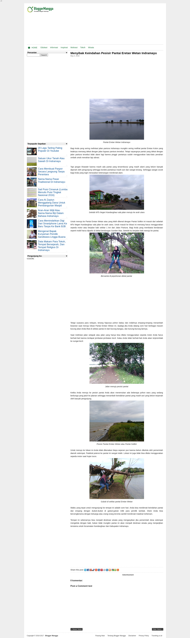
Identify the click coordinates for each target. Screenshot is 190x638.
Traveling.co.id (157, 636)
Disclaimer (132, 636)
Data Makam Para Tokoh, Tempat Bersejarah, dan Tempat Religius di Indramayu (52, 245)
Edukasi (44, 47)
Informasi (54, 47)
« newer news (76, 629)
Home (34, 48)
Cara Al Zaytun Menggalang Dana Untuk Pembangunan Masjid (51, 202)
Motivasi (74, 47)
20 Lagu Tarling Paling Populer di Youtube (50, 149)
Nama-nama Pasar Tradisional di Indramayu (51, 180)
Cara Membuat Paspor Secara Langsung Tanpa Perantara (51, 171)
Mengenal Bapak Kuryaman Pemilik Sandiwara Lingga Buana (51, 234)
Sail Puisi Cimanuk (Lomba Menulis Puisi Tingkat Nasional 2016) (53, 192)
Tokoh (82, 47)
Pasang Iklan (100, 636)
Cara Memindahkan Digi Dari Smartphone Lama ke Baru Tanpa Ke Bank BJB (52, 223)
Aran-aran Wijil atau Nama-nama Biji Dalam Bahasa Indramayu (51, 213)
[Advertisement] (131, 24)
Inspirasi (64, 47)
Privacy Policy (144, 636)
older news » (158, 629)
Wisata (91, 47)
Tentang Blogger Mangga (116, 636)
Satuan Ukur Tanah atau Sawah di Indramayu (51, 160)
